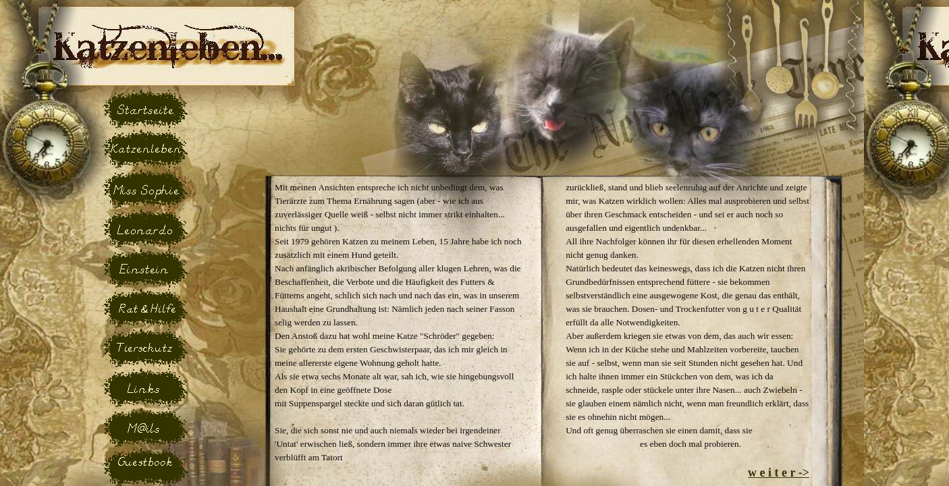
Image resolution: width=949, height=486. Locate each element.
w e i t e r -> (778, 472)
